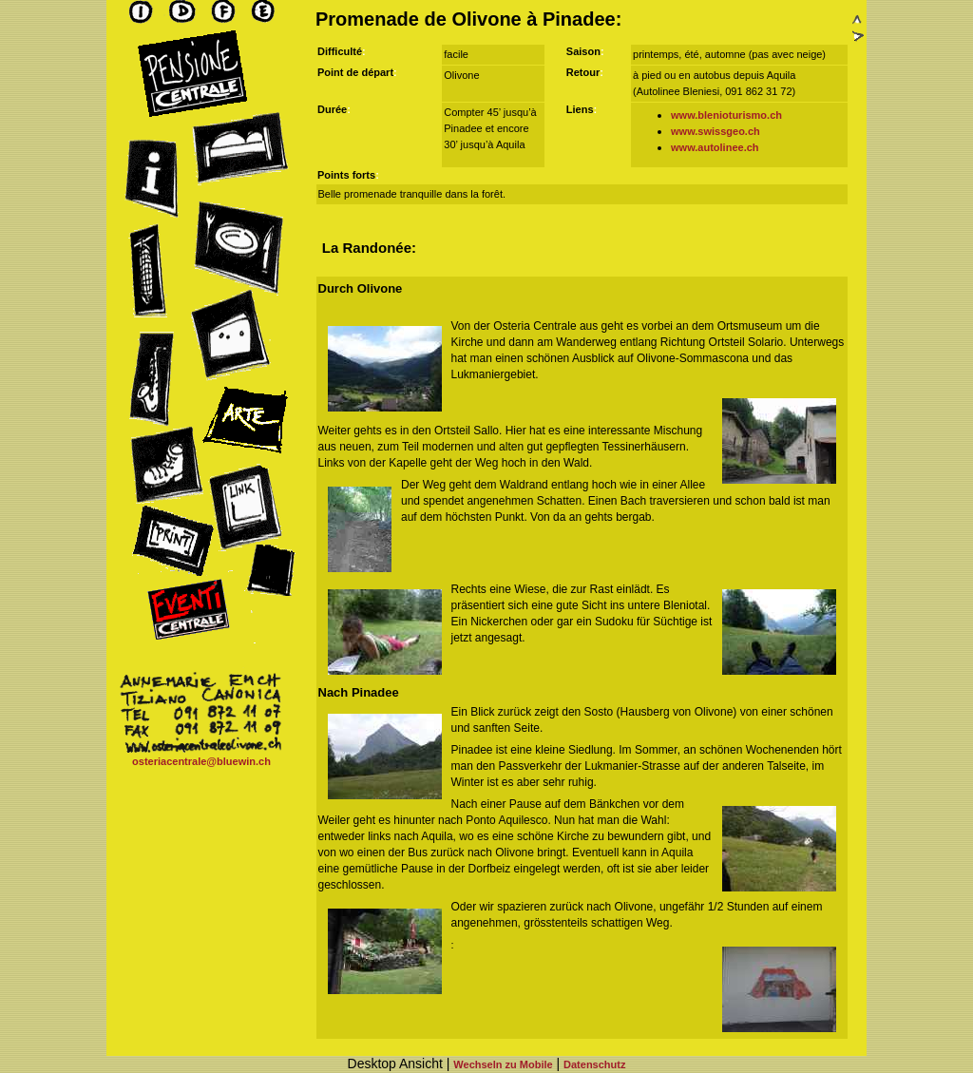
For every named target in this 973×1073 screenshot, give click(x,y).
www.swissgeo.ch (715, 131)
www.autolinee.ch (715, 147)
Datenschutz (594, 1064)
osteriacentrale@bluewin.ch (201, 761)
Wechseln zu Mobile (502, 1064)
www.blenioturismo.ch (726, 115)
